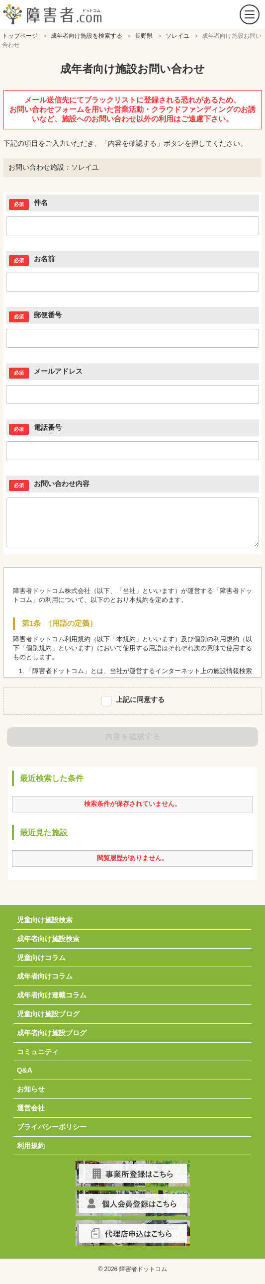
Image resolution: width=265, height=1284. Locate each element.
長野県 (144, 35)
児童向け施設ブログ (48, 1014)
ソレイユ (177, 35)
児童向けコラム (41, 958)
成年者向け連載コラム (52, 995)
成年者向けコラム (45, 976)
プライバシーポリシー (52, 1127)
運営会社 (31, 1108)
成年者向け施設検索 (48, 939)
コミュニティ (38, 1052)
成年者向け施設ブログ (52, 1033)
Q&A (24, 1070)
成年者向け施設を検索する (86, 35)
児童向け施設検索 (45, 920)
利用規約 (31, 1146)
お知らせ (31, 1089)
